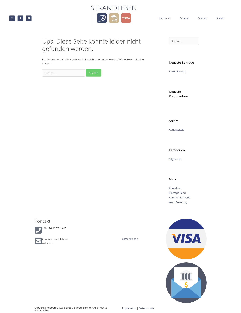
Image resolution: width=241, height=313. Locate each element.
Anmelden (175, 188)
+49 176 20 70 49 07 (54, 228)
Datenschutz (146, 308)
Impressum (129, 308)
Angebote (202, 18)
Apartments (165, 18)
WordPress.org (178, 202)
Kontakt (220, 18)
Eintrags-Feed (177, 193)
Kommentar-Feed (179, 197)
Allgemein (175, 159)
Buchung (184, 18)
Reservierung (177, 71)
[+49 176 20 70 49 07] (38, 230)
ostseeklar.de (130, 239)
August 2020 (176, 129)
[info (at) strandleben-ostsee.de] (38, 241)
